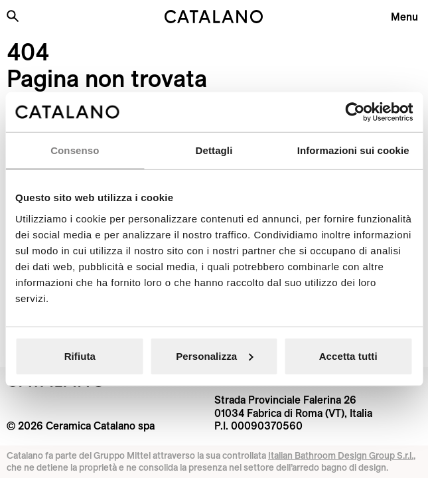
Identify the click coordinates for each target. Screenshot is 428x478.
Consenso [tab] (74, 150)
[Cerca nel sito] (13, 16)
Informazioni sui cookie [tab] (353, 150)
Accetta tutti (348, 355)
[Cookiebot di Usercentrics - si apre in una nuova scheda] (355, 112)
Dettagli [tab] (214, 150)
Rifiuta (80, 355)
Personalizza (214, 355)
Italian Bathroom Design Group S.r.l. (340, 455)
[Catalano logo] (214, 16)
